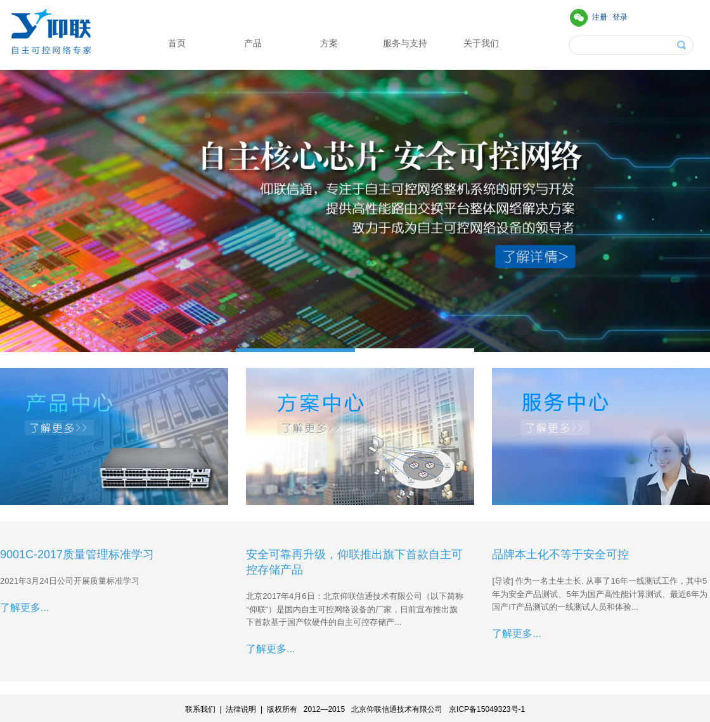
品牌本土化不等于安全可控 (560, 554)
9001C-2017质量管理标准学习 (77, 554)
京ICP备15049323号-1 (487, 709)
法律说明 (241, 709)
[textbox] (608, 45)
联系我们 (200, 709)
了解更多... (24, 607)
